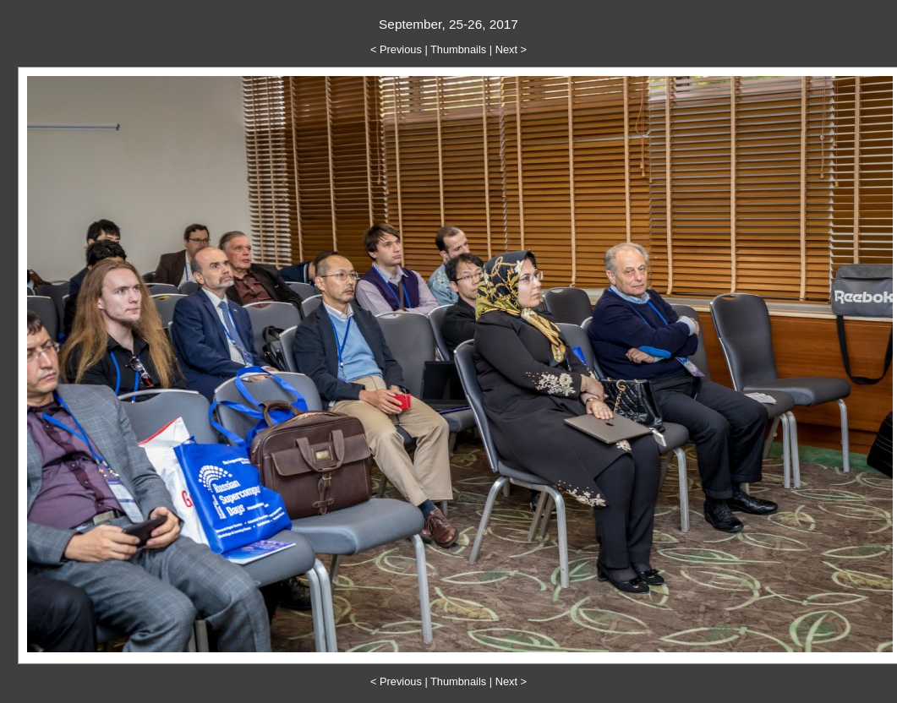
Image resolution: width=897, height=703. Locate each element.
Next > (511, 49)
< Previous (396, 49)
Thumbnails (458, 49)
